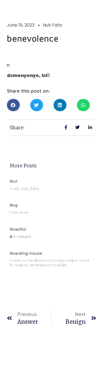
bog (14, 205)
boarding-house (26, 253)
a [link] (11, 236)
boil (13, 181)
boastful (18, 229)
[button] (13, 105)
